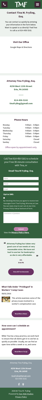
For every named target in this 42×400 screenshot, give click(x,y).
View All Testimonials (21, 272)
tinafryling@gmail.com (21, 376)
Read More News (21, 314)
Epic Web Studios (26, 394)
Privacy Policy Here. (20, 232)
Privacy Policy (21, 397)
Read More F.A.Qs (21, 352)
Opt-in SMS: (8, 194)
